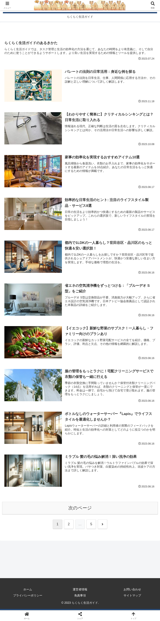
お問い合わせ (132, 589)
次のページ (80, 508)
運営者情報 (80, 589)
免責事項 (80, 596)
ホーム (27, 589)
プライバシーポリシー (27, 596)
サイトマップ (132, 596)
